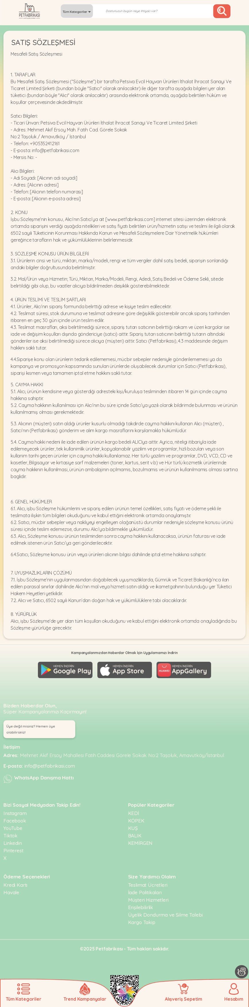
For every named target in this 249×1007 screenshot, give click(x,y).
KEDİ (133, 811)
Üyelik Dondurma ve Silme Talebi (165, 912)
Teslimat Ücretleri (147, 882)
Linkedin (12, 840)
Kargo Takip (141, 920)
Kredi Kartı (15, 882)
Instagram (15, 811)
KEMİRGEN (140, 840)
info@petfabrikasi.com (49, 763)
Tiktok (10, 833)
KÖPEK (136, 818)
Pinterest (13, 848)
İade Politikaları (145, 890)
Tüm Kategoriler (77, 12)
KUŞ (133, 825)
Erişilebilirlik (140, 905)
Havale (11, 890)
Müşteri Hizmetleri (148, 897)
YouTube (12, 825)
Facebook (14, 818)
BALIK (135, 833)
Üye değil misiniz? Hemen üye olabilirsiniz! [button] (30, 726)
